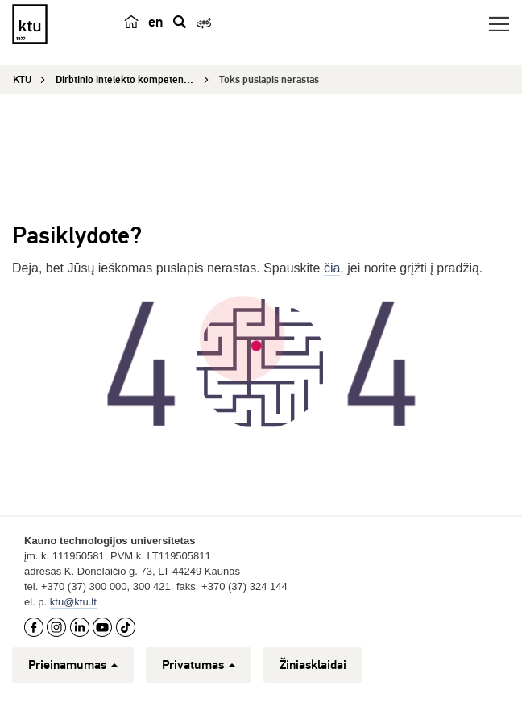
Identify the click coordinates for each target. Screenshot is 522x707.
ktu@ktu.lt (73, 602)
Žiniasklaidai (313, 665)
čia (332, 268)
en (156, 22)
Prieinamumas (73, 665)
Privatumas (198, 665)
